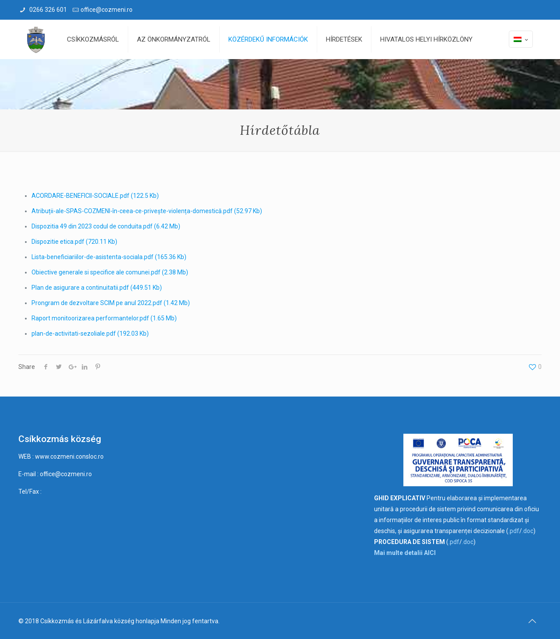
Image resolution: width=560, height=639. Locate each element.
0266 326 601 (47, 9)
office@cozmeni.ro (106, 9)
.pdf (513, 530)
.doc (527, 530)
